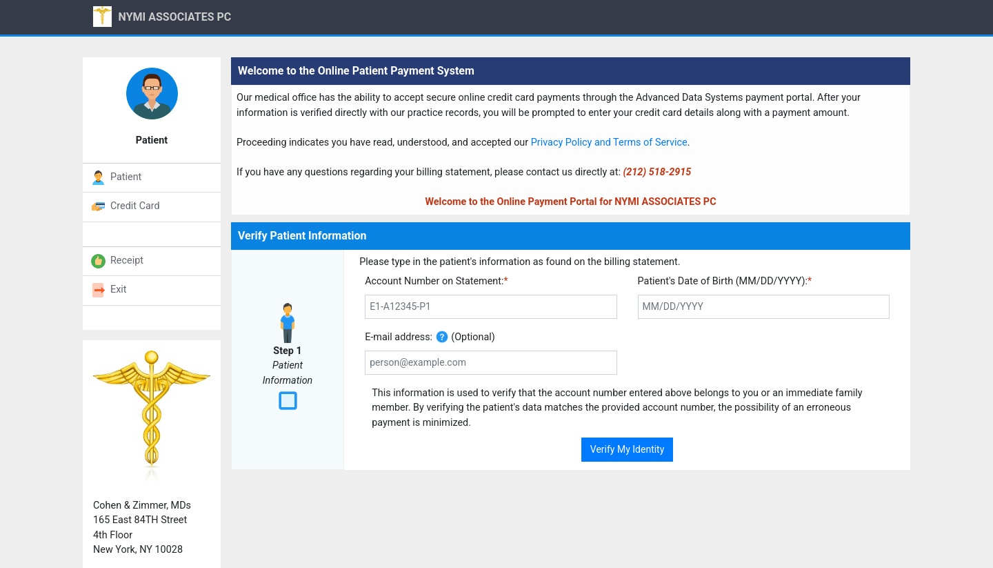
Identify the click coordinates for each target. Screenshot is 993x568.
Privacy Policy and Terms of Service (609, 142)
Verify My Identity (627, 449)
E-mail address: (398, 337)
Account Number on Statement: (436, 281)
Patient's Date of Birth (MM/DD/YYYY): (725, 281)
